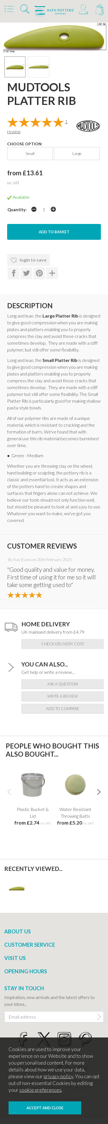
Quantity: (17, 209)
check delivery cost (62, 644)
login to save (28, 260)
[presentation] (9, 791)
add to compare (62, 708)
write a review (62, 696)
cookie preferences (40, 1090)
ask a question (62, 684)
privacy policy (58, 1076)
